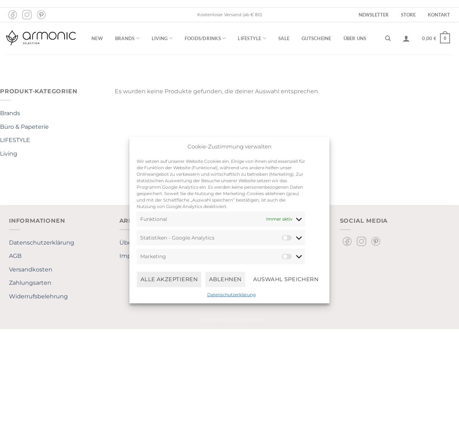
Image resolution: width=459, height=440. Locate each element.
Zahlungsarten (30, 282)
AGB (15, 255)
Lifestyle (252, 38)
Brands (127, 38)
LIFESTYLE (15, 140)
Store (408, 15)
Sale (283, 38)
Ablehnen (225, 279)
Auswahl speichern (286, 279)
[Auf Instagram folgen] (27, 14)
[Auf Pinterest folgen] (41, 14)
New (97, 38)
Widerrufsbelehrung (38, 296)
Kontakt (439, 15)
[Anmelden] (406, 38)
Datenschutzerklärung (231, 294)
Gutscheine (316, 38)
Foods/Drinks (205, 38)
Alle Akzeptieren (169, 279)
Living (162, 38)
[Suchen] (388, 38)
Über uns (355, 38)
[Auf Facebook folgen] (12, 14)
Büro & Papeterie (24, 126)
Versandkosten (30, 269)
